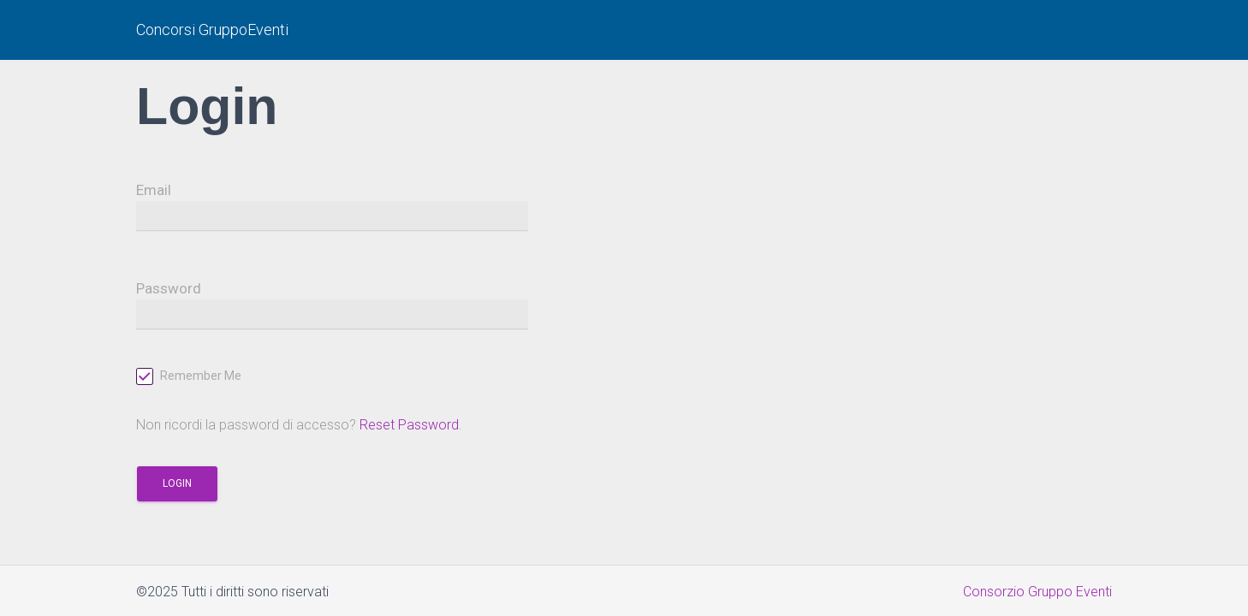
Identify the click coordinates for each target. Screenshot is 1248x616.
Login (177, 483)
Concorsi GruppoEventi (212, 29)
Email (153, 190)
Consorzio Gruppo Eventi (1037, 591)
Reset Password (409, 425)
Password (168, 288)
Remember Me (188, 377)
